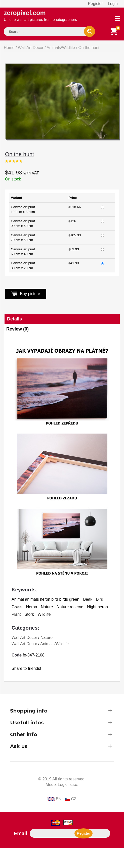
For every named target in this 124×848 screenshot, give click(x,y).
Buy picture (25, 293)
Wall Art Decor (31, 47)
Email (20, 833)
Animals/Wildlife (61, 47)
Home (9, 47)
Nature (46, 637)
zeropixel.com (40, 15)
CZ (73, 799)
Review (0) (17, 329)
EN (58, 799)
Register (95, 4)
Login (113, 4)
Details (14, 318)
